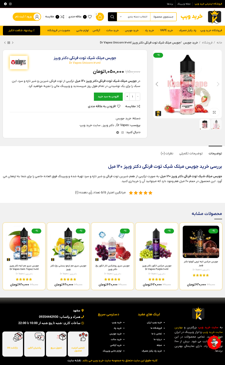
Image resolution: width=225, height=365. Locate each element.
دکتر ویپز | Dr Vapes (201, 269)
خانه (219, 43)
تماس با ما (157, 333)
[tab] (215, 152)
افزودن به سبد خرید (108, 96)
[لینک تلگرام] (5, 3)
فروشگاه (207, 43)
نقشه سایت (74, 360)
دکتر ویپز (108, 125)
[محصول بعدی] (5, 43)
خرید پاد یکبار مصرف (152, 351)
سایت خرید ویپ (90, 125)
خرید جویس (190, 43)
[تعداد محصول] (132, 97)
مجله (159, 345)
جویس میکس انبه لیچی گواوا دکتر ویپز (201, 265)
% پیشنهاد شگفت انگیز (21, 30)
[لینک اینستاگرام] (10, 3)
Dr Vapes (122, 125)
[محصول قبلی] (13, 43)
